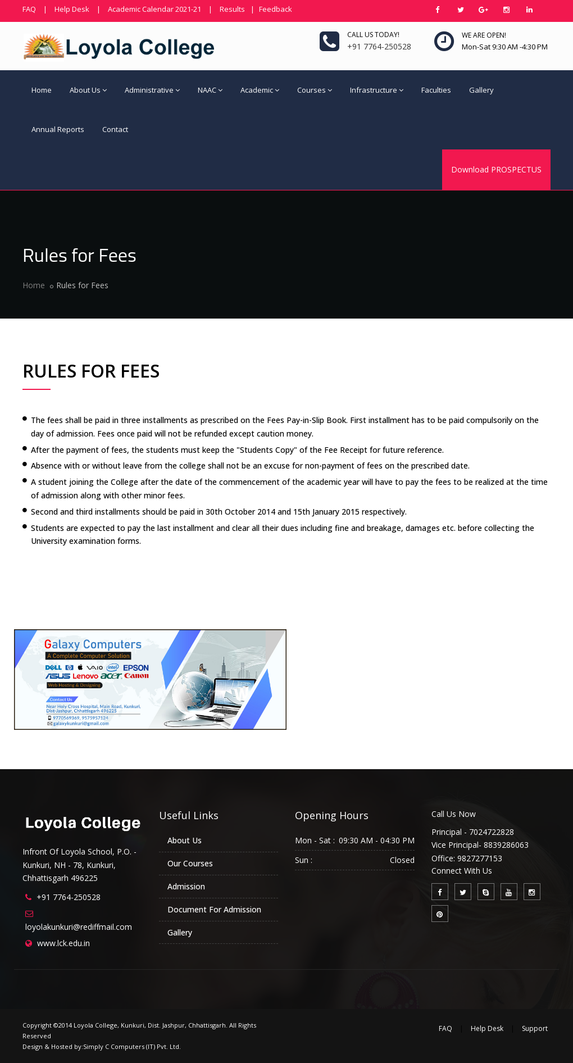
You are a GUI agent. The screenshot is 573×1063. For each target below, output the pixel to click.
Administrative (152, 90)
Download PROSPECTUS (496, 169)
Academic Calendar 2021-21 (154, 9)
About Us (88, 90)
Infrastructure (376, 90)
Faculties (436, 90)
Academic (259, 90)
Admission (186, 886)
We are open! (484, 35)
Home (41, 90)
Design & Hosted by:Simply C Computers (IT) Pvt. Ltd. (101, 1046)
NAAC (210, 90)
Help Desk (71, 9)
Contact (115, 129)
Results (232, 9)
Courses (314, 90)
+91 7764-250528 (69, 897)
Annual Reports (57, 129)
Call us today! (373, 34)
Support (535, 1028)
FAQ (29, 9)
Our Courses (190, 863)
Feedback (275, 9)
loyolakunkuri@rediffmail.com (78, 926)
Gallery (481, 90)
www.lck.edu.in (63, 943)
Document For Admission (214, 909)
